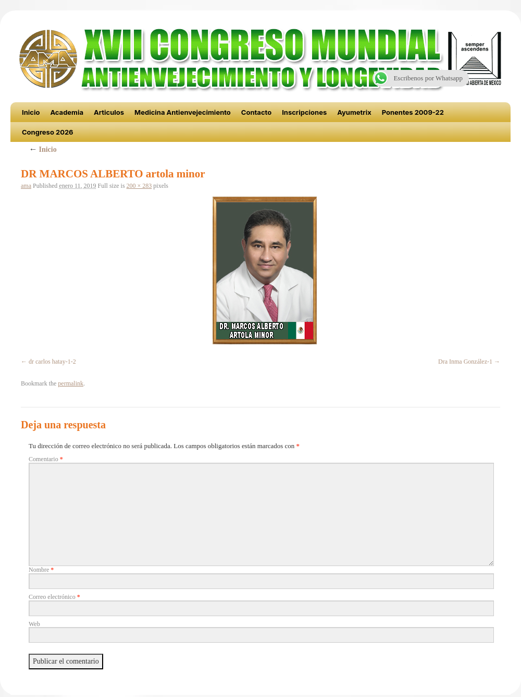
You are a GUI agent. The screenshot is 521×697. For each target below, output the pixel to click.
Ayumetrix (354, 112)
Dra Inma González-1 (465, 361)
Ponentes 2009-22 (413, 112)
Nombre (41, 569)
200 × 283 (139, 185)
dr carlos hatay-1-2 (52, 361)
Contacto (256, 112)
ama (26, 185)
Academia (66, 112)
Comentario (46, 459)
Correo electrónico (54, 596)
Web (34, 624)
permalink (70, 383)
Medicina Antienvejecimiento (182, 112)
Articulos (109, 112)
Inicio (31, 112)
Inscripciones (304, 112)
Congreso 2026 (47, 132)
